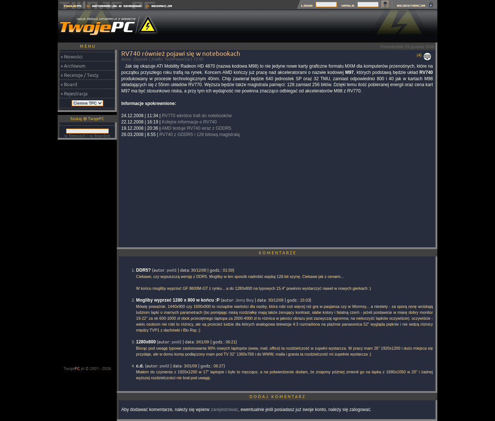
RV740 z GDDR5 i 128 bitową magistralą (199, 134)
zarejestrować (224, 409)
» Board (69, 84)
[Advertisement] (302, 26)
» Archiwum (73, 65)
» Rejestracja (74, 93)
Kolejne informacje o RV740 (189, 122)
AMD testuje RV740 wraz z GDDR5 (196, 128)
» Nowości (71, 56)
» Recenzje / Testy (79, 75)
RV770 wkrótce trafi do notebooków (197, 115)
